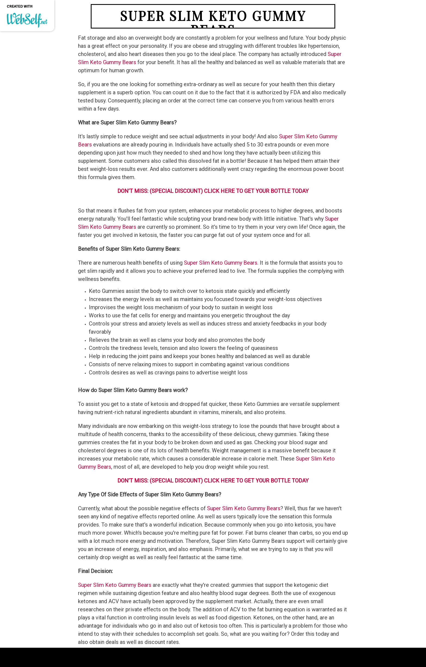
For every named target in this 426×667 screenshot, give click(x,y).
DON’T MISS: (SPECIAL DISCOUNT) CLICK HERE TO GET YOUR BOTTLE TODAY (213, 480)
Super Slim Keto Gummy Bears (243, 508)
